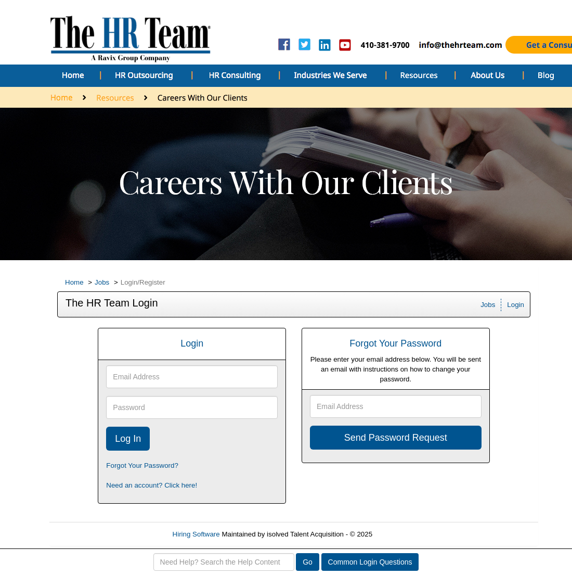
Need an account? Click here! (151, 485)
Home (74, 282)
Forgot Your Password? (142, 465)
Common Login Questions (370, 562)
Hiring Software (196, 534)
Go (308, 562)
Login (515, 305)
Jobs (102, 282)
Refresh (403, 534)
